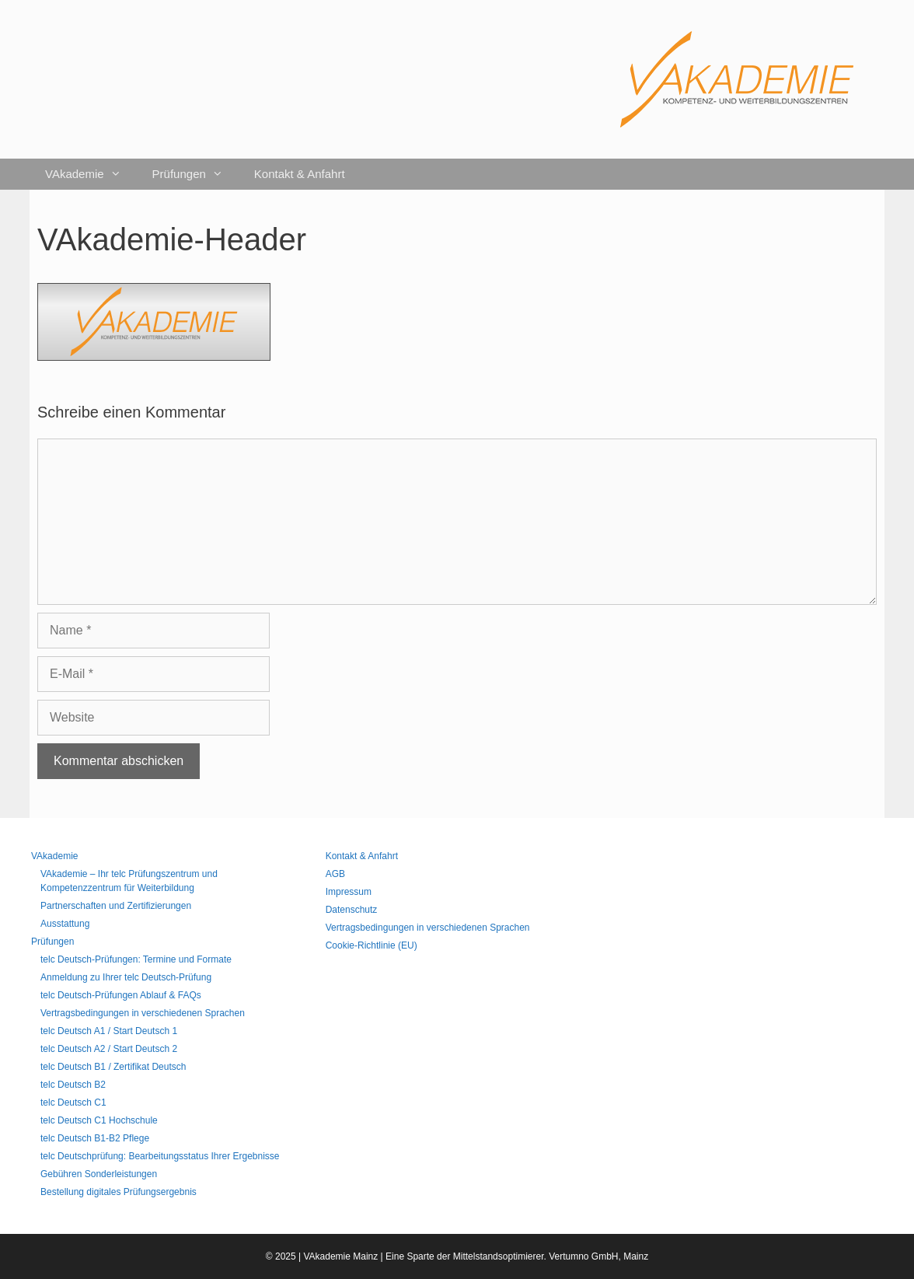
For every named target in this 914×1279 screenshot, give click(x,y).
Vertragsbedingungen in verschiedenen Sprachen (142, 1013)
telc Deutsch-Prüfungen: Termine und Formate (136, 959)
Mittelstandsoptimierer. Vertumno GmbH (536, 1256)
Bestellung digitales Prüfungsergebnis (118, 1191)
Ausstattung (64, 923)
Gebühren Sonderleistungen (98, 1174)
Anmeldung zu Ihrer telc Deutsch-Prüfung (125, 977)
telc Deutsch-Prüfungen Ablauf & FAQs (120, 995)
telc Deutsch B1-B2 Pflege (94, 1138)
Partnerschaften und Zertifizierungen (115, 905)
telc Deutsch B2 (73, 1084)
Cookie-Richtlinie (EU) (371, 945)
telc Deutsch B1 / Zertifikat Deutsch (113, 1066)
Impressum (349, 891)
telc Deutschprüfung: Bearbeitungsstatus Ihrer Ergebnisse (160, 1156)
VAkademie (91, 174)
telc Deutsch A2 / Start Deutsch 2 (108, 1048)
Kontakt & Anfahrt (299, 173)
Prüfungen (195, 174)
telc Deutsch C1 (73, 1102)
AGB (335, 873)
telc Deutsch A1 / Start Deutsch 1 (108, 1031)
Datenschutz (352, 909)
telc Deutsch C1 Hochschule (99, 1120)
